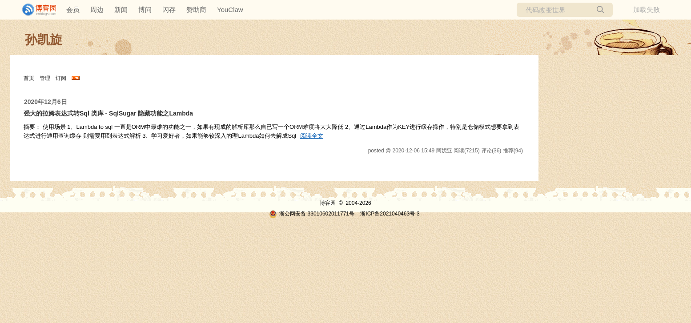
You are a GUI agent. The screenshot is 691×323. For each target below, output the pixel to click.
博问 (145, 9)
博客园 (328, 203)
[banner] (35, 10)
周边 (97, 9)
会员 (73, 9)
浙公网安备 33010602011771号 (311, 214)
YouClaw (230, 9)
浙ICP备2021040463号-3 (389, 214)
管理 (45, 78)
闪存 (169, 9)
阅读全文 (311, 135)
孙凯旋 (43, 40)
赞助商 (196, 9)
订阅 (61, 78)
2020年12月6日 (45, 101)
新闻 (121, 9)
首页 (29, 78)
